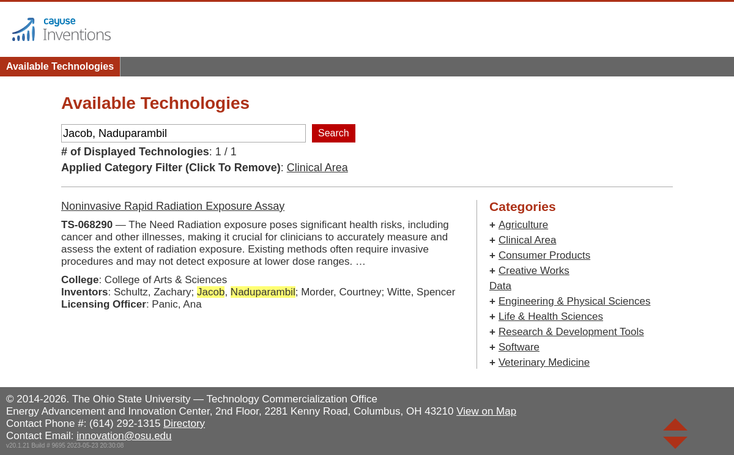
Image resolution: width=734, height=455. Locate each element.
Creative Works (534, 270)
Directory (184, 423)
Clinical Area (317, 167)
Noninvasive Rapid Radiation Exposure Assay (172, 206)
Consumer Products (544, 255)
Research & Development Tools (571, 332)
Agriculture (523, 225)
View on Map (486, 411)
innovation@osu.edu (123, 436)
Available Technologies (60, 66)
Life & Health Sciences (551, 316)
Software (519, 347)
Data (500, 286)
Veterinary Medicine (544, 362)
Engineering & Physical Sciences (575, 301)
